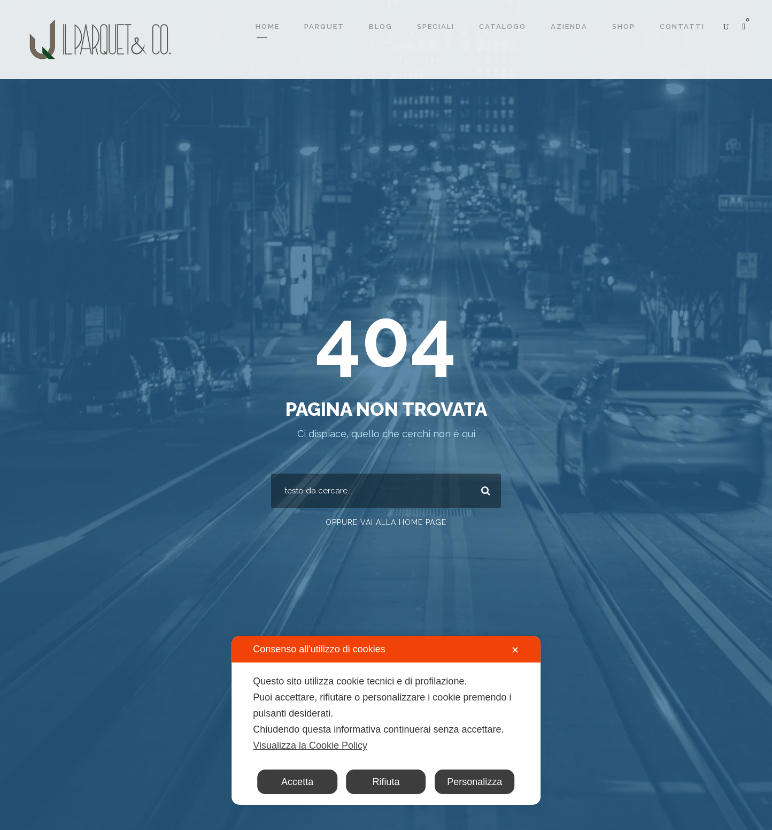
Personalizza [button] (474, 781)
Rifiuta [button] (385, 781)
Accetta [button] (297, 781)
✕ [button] (515, 650)
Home (268, 26)
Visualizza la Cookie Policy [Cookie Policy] (310, 745)
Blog (380, 26)
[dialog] (386, 720)
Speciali (435, 26)
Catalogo (502, 26)
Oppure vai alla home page (386, 522)
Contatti (682, 26)
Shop (623, 26)
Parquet (324, 26)
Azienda (569, 26)
